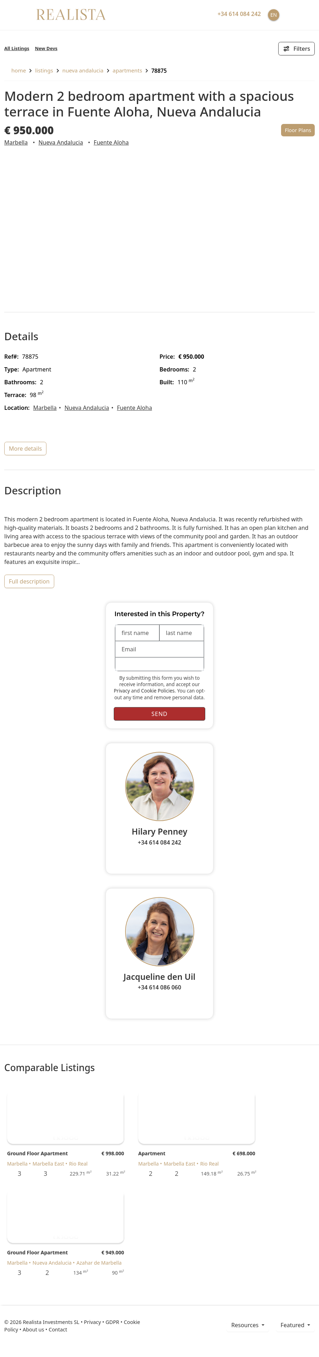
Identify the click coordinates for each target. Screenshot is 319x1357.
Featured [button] (293, 1325)
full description (29, 581)
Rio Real (78, 1163)
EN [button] (273, 14)
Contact (58, 1329)
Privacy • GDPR (101, 1322)
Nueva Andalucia (82, 70)
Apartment (151, 1153)
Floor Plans (298, 130)
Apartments (127, 70)
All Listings (16, 48)
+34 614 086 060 (159, 987)
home (15, 70)
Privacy (122, 690)
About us (33, 1329)
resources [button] (245, 1325)
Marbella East (48, 1163)
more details (25, 448)
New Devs (46, 48)
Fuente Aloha (111, 142)
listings (44, 70)
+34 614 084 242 (159, 842)
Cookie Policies (158, 690)
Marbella (16, 142)
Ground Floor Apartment (37, 1153)
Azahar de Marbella (99, 1262)
